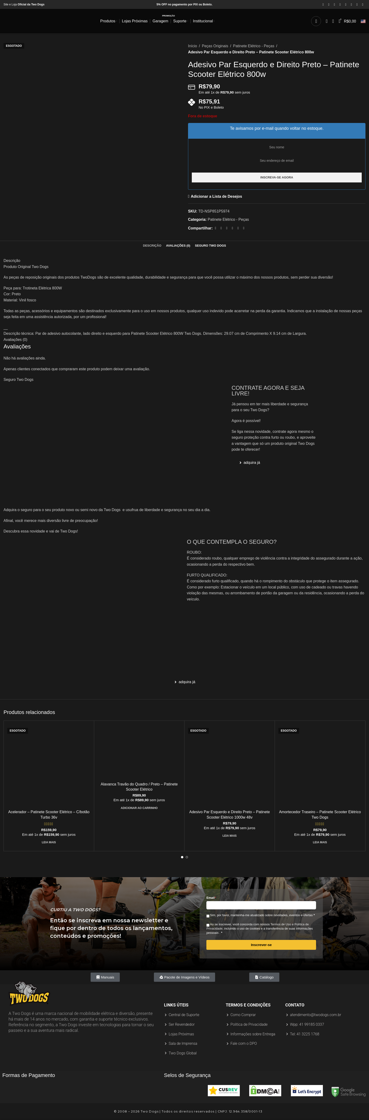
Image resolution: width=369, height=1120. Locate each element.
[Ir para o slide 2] (187, 857)
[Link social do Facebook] (323, 4)
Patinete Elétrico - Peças (253, 46)
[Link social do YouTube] (340, 4)
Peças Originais (215, 46)
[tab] (152, 246)
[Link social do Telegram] (244, 228)
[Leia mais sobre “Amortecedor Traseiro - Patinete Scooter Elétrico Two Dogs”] (319, 842)
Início (192, 46)
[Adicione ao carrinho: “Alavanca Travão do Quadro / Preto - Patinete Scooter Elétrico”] (139, 808)
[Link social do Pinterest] (346, 4)
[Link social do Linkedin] (351, 4)
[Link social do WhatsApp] (357, 4)
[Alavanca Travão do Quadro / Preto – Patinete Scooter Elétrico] (139, 752)
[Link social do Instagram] (334, 4)
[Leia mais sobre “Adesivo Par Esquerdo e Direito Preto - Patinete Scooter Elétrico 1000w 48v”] (229, 836)
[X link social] (329, 4)
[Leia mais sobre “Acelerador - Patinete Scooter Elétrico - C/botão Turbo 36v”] (48, 842)
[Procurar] (316, 21)
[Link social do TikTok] (362, 4)
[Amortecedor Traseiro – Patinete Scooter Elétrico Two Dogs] (319, 765)
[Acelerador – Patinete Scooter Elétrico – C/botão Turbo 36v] (48, 765)
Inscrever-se (261, 945)
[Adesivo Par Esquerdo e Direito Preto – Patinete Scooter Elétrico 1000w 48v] (229, 765)
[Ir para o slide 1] (182, 857)
